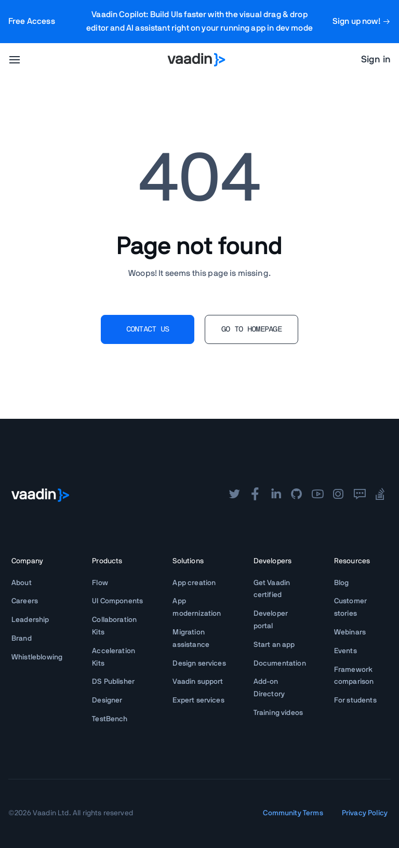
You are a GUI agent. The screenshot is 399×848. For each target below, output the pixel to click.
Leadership (30, 620)
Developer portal (271, 620)
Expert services (198, 700)
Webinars (350, 632)
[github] (296, 495)
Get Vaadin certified (272, 589)
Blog (341, 583)
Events (345, 651)
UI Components (117, 601)
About (21, 583)
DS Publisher (113, 681)
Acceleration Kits (113, 657)
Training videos (278, 713)
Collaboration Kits (114, 626)
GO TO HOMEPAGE (251, 329)
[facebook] (255, 495)
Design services (198, 663)
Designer (107, 700)
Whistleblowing (36, 657)
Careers (24, 601)
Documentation (280, 663)
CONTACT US (147, 329)
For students (355, 700)
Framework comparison (354, 676)
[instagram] (338, 495)
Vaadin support (197, 681)
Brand (21, 638)
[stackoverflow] (380, 495)
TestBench (109, 719)
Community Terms (293, 813)
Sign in (376, 59)
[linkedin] (275, 495)
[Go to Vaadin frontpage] (40, 495)
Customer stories (350, 607)
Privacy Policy (365, 813)
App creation (194, 583)
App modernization (196, 607)
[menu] (14, 59)
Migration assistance (190, 638)
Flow (100, 583)
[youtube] (317, 495)
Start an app (274, 644)
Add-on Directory (269, 688)
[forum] (359, 495)
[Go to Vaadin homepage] (197, 60)
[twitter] (234, 495)
